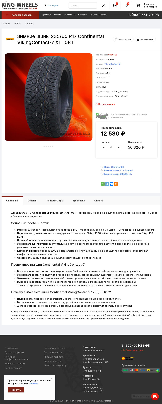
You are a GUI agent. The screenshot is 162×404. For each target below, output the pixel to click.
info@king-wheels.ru (132, 350)
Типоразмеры (54, 200)
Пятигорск (53, 5)
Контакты (82, 15)
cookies (34, 383)
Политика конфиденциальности (17, 358)
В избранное (124, 39)
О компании (69, 15)
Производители (52, 361)
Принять (16, 389)
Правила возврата (53, 357)
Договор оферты (14, 352)
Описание (12, 200)
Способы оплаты (53, 352)
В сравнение (146, 39)
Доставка (46, 15)
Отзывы (32, 200)
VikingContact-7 (112, 64)
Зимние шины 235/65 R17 (118, 173)
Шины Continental (114, 166)
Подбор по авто (13, 368)
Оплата (57, 15)
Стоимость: (135, 142)
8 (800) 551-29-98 (135, 345)
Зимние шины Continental (118, 170)
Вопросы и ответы (98, 15)
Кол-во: (105, 142)
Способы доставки (54, 348)
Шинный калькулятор (55, 365)
